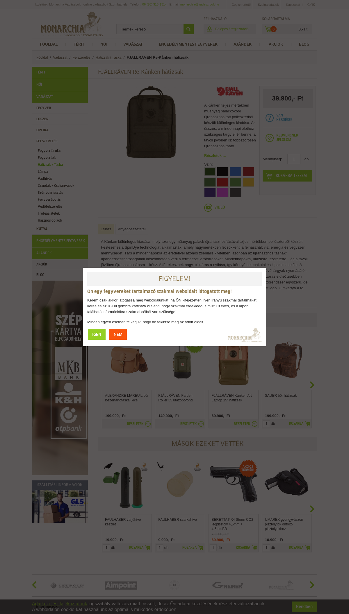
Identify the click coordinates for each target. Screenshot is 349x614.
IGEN (96, 335)
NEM (118, 335)
